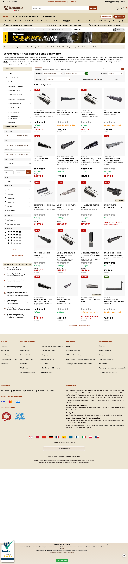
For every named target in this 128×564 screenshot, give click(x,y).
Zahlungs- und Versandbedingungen (79, 363)
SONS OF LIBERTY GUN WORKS (65, 156)
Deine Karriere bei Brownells (50, 368)
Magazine (49, 21)
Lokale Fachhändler (73, 350)
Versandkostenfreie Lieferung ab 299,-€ (61, 2)
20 (95, 79)
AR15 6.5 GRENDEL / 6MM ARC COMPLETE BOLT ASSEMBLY (66, 255)
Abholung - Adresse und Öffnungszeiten (113, 368)
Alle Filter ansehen (17, 250)
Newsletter (4, 363)
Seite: (116, 79)
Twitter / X (51, 391)
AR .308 (109, 60)
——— (122, 20)
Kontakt (101, 355)
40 (98, 79)
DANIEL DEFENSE (39, 60)
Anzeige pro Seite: (87, 79)
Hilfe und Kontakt (10, 2)
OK (28, 172)
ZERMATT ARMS (108, 203)
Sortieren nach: (40, 79)
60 (101, 79)
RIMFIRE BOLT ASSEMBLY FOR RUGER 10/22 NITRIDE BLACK (90, 255)
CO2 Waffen (44, 363)
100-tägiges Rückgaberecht (115, 2)
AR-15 (103, 60)
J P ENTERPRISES (60, 60)
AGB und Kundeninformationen (77, 355)
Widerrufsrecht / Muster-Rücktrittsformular (81, 359)
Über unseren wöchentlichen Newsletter (18, 295)
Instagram (16, 391)
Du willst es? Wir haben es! (14, 269)
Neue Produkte (6, 355)
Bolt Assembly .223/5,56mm (67, 112)
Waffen (5, 21)
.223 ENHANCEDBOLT (41, 159)
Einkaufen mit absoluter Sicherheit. (16, 288)
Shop (5, 16)
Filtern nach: (39, 73)
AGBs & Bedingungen (55, 552)
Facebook (28, 391)
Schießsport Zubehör (67, 21)
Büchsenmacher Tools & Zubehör (87, 21)
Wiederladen (58, 21)
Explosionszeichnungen (25, 16)
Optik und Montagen (105, 21)
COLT (48, 60)
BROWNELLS (84, 156)
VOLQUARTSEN (38, 203)
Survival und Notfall (47, 359)
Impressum (103, 363)
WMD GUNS (60, 203)
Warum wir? (70, 346)
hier (63, 548)
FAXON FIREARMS (85, 251)
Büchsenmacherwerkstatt (108, 372)
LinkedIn (39, 391)
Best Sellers (5, 350)
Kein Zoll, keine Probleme (13, 281)
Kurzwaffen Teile (25, 21)
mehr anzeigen (11, 210)
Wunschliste (123, 8)
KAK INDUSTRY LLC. (109, 156)
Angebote (121, 16)
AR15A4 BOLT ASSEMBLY (112, 112)
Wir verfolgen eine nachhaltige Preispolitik (18, 309)
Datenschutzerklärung (106, 359)
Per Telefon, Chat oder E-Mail (15, 275)
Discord (5, 391)
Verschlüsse (36, 131)
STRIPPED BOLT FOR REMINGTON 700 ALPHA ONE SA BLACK (114, 301)
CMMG (35, 251)
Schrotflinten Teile (38, 21)
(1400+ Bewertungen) (69, 25)
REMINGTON (107, 297)
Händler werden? (105, 350)
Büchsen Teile (13, 21)
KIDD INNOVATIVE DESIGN (87, 297)
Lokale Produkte (46, 372)
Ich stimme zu (62, 560)
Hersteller (49, 16)
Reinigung (116, 21)
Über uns (102, 346)
